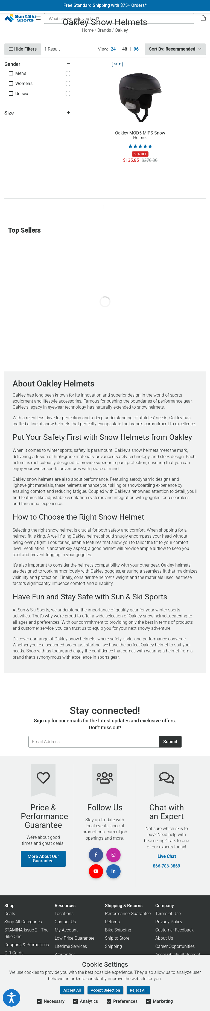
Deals (9, 913)
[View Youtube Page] (96, 871)
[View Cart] (203, 18)
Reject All (138, 990)
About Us (164, 938)
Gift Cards (14, 953)
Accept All (72, 990)
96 (136, 49)
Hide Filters (23, 49)
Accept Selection (105, 990)
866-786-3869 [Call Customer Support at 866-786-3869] (166, 866)
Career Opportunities (175, 946)
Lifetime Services (71, 946)
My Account (66, 930)
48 (124, 49)
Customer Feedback (174, 930)
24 (113, 49)
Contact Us (65, 921)
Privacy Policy (168, 921)
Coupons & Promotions (26, 944)
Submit (170, 741)
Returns (112, 921)
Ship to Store (117, 938)
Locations (64, 913)
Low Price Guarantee (74, 938)
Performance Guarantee (128, 913)
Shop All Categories (23, 921)
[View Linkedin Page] (113, 871)
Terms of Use (168, 913)
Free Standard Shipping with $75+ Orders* (105, 5)
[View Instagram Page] (113, 855)
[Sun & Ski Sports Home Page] (20, 18)
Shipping (113, 946)
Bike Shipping (118, 930)
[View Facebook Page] (96, 855)
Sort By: (175, 49)
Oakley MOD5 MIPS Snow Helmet (140, 135)
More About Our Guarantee (43, 858)
